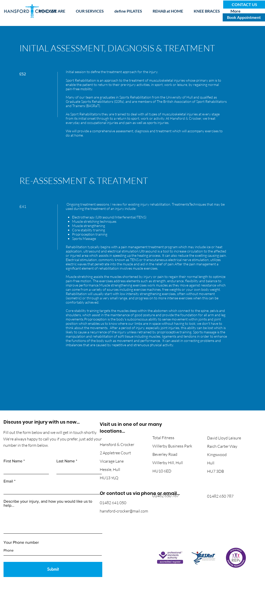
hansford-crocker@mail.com (124, 511)
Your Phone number (21, 542)
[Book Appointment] (244, 17)
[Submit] (53, 569)
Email (8, 481)
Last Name (65, 461)
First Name (13, 461)
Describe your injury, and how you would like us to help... (48, 503)
